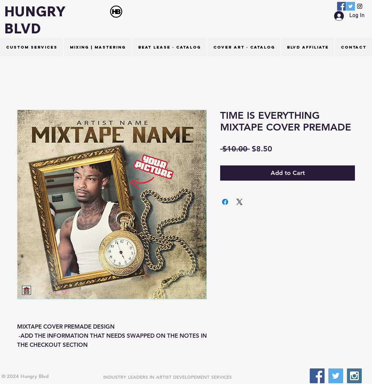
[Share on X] (239, 201)
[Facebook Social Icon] (341, 6)
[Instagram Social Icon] (359, 6)
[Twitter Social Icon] (350, 6)
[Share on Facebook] (225, 201)
